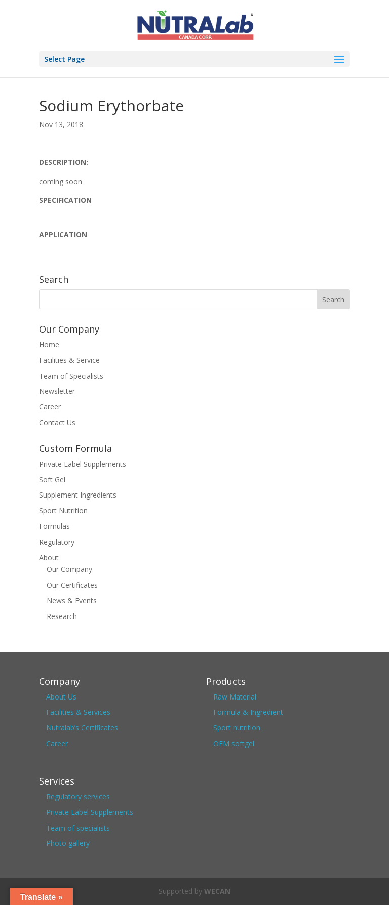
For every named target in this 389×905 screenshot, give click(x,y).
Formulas (54, 526)
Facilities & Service (69, 360)
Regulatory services (78, 796)
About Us (61, 697)
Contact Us (57, 422)
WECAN (217, 891)
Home (49, 344)
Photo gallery (68, 843)
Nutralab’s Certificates (82, 727)
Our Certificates (72, 585)
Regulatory (56, 542)
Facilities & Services (78, 712)
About (49, 557)
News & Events (72, 600)
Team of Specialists (71, 376)
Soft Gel (52, 479)
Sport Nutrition (63, 510)
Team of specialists (78, 828)
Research (62, 616)
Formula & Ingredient (248, 712)
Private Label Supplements (82, 464)
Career (50, 407)
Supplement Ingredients (77, 495)
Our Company (69, 569)
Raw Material (234, 697)
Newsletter (57, 391)
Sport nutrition (236, 727)
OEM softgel (233, 743)
